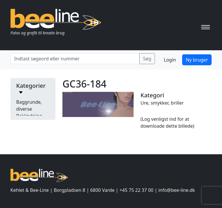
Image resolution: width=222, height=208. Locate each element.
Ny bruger (197, 60)
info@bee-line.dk (176, 190)
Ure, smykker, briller (162, 103)
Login (170, 60)
